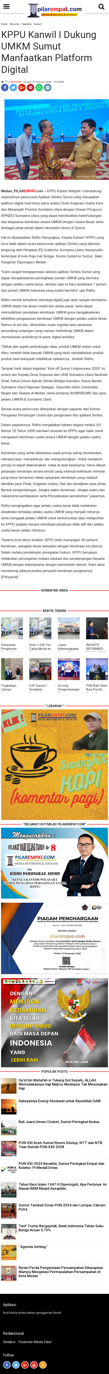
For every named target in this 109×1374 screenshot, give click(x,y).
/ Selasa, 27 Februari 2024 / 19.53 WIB (43, 82)
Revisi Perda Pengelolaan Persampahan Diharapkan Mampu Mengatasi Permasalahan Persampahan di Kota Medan (61, 1272)
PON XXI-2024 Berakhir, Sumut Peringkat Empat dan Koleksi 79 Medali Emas (61, 1165)
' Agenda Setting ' (33, 1247)
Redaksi (9, 1342)
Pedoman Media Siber (35, 1342)
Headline (27, 24)
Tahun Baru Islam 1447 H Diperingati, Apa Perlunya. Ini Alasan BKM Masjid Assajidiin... (63, 1186)
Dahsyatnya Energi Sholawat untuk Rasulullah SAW (60, 1101)
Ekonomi (14, 24)
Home (4, 24)
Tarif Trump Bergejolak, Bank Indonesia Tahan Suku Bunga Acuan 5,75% (61, 1228)
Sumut (37, 24)
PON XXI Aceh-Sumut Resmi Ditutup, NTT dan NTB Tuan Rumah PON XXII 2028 (60, 1145)
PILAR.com (28, 191)
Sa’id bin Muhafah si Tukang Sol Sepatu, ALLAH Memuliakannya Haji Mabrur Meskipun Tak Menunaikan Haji (63, 1084)
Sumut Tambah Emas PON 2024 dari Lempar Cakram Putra (62, 1207)
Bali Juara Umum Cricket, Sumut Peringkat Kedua (59, 1122)
